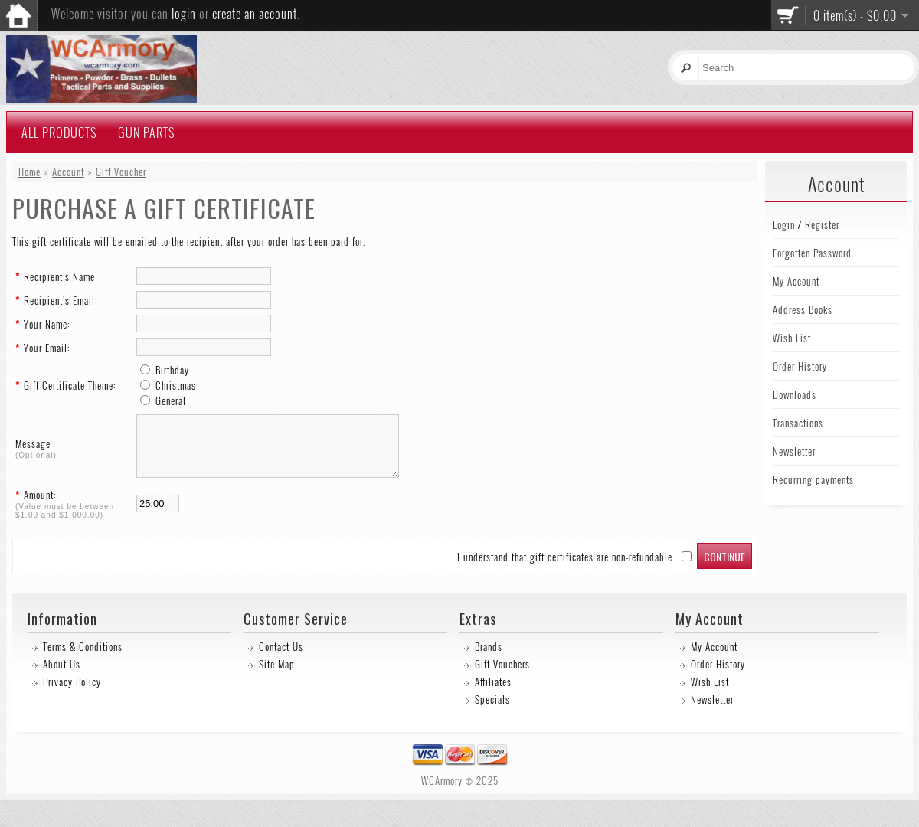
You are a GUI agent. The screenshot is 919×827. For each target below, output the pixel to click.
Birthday (172, 370)
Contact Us (281, 657)
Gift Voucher (121, 171)
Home (29, 171)
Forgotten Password (812, 252)
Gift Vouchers (502, 675)
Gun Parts (146, 132)
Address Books (802, 309)
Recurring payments (813, 479)
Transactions (798, 422)
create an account (254, 14)
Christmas (175, 385)
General (170, 400)
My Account (796, 281)
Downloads (794, 394)
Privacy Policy (72, 693)
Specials (492, 710)
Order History (800, 366)
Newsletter (794, 451)
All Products (58, 132)
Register (822, 224)
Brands (488, 657)
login (184, 14)
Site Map (277, 675)
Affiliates (493, 693)
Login (784, 224)
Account (68, 171)
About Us (61, 675)
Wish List (792, 337)
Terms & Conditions (83, 657)
